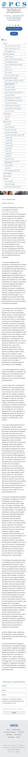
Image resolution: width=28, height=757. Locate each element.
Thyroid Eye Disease (11, 103)
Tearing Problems (10, 90)
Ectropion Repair (10, 87)
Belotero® (8, 137)
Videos (7, 119)
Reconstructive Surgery (10, 78)
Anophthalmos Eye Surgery (13, 108)
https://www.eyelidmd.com (10, 212)
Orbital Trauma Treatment (12, 105)
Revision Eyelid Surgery (12, 75)
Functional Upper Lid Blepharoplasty (11, 84)
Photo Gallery (7, 173)
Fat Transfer (8, 72)
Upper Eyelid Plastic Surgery (13, 59)
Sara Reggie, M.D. (10, 51)
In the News (7, 113)
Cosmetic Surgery (8, 54)
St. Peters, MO (10, 18)
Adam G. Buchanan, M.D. (12, 48)
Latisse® (7, 168)
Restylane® (9, 145)
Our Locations (9, 181)
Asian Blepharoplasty (11, 62)
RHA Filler (8, 151)
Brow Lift (7, 67)
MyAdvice (18, 749)
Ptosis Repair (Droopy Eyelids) (14, 80)
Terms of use (11, 751)
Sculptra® (8, 148)
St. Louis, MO (10, 17)
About (5, 43)
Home (4, 199)
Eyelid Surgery (9, 56)
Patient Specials (10, 127)
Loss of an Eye (9, 111)
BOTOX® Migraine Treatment (14, 100)
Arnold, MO (11, 20)
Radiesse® (8, 143)
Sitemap (17, 751)
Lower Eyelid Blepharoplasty (13, 64)
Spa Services (7, 121)
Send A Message (10, 184)
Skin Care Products (10, 129)
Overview (8, 116)
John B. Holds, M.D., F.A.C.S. (13, 46)
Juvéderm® (8, 140)
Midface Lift (8, 70)
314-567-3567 (18, 16)
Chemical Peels (9, 159)
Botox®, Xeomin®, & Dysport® (14, 135)
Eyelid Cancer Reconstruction (14, 92)
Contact (5, 179)
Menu (4, 40)
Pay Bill (14, 33)
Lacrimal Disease (10, 95)
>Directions (18, 17)
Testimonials (7, 176)
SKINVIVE (8, 156)
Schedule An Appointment (13, 186)
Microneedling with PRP (12, 171)
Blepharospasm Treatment (13, 97)
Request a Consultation (14, 28)
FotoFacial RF (9, 165)
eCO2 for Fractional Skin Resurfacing (12, 162)
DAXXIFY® (8, 153)
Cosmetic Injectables (11, 132)
